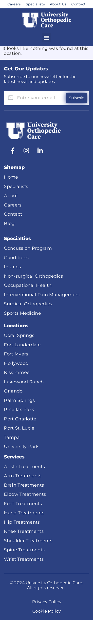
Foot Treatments (23, 503)
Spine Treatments (24, 550)
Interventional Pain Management (42, 294)
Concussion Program (28, 248)
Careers (14, 4)
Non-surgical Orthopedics (33, 276)
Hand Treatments (24, 513)
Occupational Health (28, 285)
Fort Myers (16, 354)
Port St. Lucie (19, 428)
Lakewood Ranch (24, 382)
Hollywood (16, 363)
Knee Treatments (24, 531)
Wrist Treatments (24, 559)
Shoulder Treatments (28, 540)
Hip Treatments (22, 522)
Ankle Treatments (24, 466)
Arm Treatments (22, 475)
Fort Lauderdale (22, 345)
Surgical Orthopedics (28, 304)
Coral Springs (19, 335)
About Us (58, 4)
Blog (9, 223)
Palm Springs (19, 400)
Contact (78, 4)
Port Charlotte (20, 419)
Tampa (12, 437)
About (11, 195)
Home (11, 177)
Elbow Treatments (25, 494)
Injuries (12, 266)
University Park (21, 446)
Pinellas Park (19, 409)
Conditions (16, 257)
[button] (46, 37)
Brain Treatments (24, 485)
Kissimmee (17, 372)
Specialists (35, 4)
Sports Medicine (22, 313)
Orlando (13, 391)
